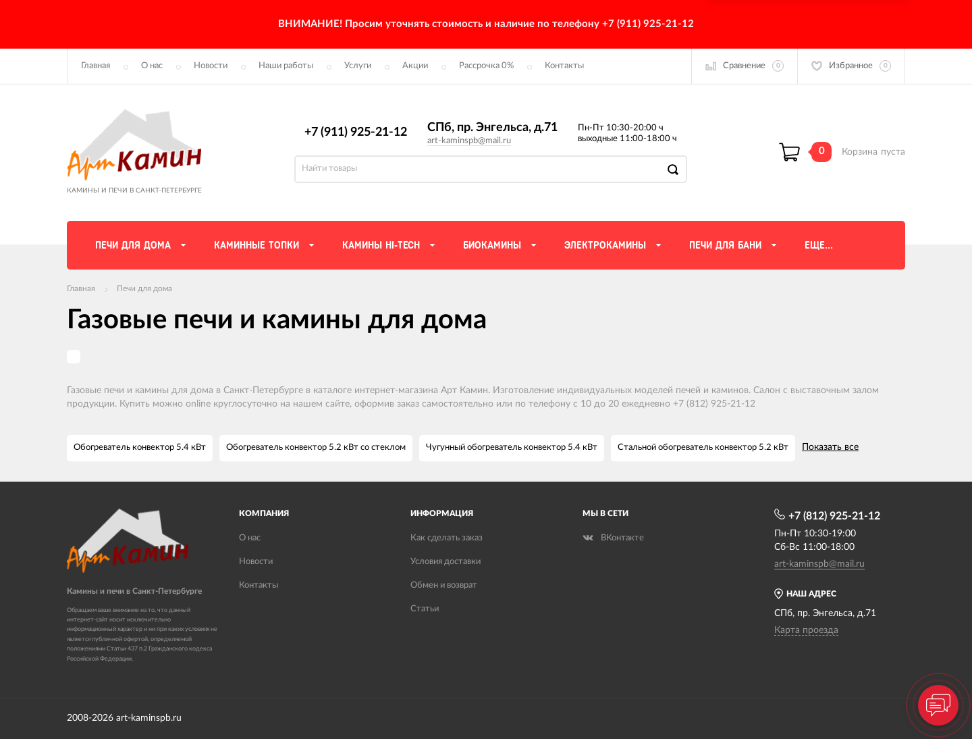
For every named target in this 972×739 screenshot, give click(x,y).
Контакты (564, 65)
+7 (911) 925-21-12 (355, 132)
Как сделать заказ (446, 538)
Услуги (357, 65)
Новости (210, 65)
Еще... (819, 245)
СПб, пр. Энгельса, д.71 (492, 128)
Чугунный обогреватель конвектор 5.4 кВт (511, 447)
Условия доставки (445, 561)
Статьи (424, 609)
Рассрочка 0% (486, 65)
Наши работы (286, 65)
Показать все (830, 447)
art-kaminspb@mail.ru (469, 140)
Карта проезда (806, 630)
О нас (152, 65)
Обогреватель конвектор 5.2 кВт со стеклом (316, 447)
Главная (95, 65)
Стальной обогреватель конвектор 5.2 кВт (703, 447)
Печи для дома (144, 288)
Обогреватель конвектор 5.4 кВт (140, 447)
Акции (415, 65)
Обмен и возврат (443, 585)
